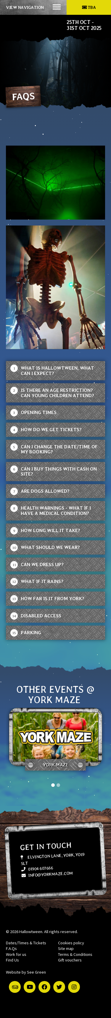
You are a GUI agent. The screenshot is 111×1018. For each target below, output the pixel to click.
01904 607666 (37, 868)
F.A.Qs (11, 948)
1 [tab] (53, 785)
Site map (66, 948)
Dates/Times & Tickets (26, 942)
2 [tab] (58, 785)
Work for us (16, 954)
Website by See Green (26, 972)
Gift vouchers (70, 960)
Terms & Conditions (75, 954)
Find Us (12, 960)
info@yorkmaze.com (47, 874)
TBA (89, 7)
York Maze (55, 765)
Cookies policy (71, 942)
